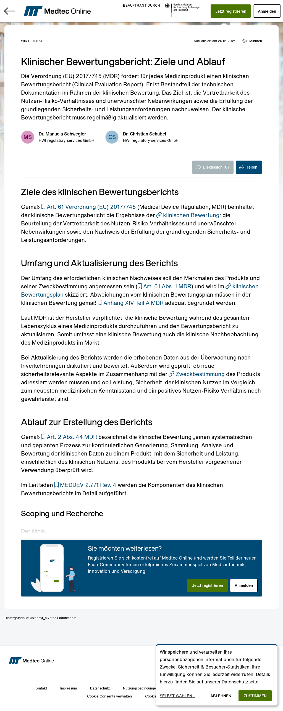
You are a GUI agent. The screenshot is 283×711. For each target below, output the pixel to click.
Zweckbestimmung (197, 374)
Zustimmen (255, 696)
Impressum (68, 688)
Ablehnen (220, 696)
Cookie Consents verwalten (109, 696)
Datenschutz (100, 688)
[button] (231, 11)
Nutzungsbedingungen (140, 688)
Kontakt (41, 688)
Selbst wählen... (177, 696)
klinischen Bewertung (187, 215)
